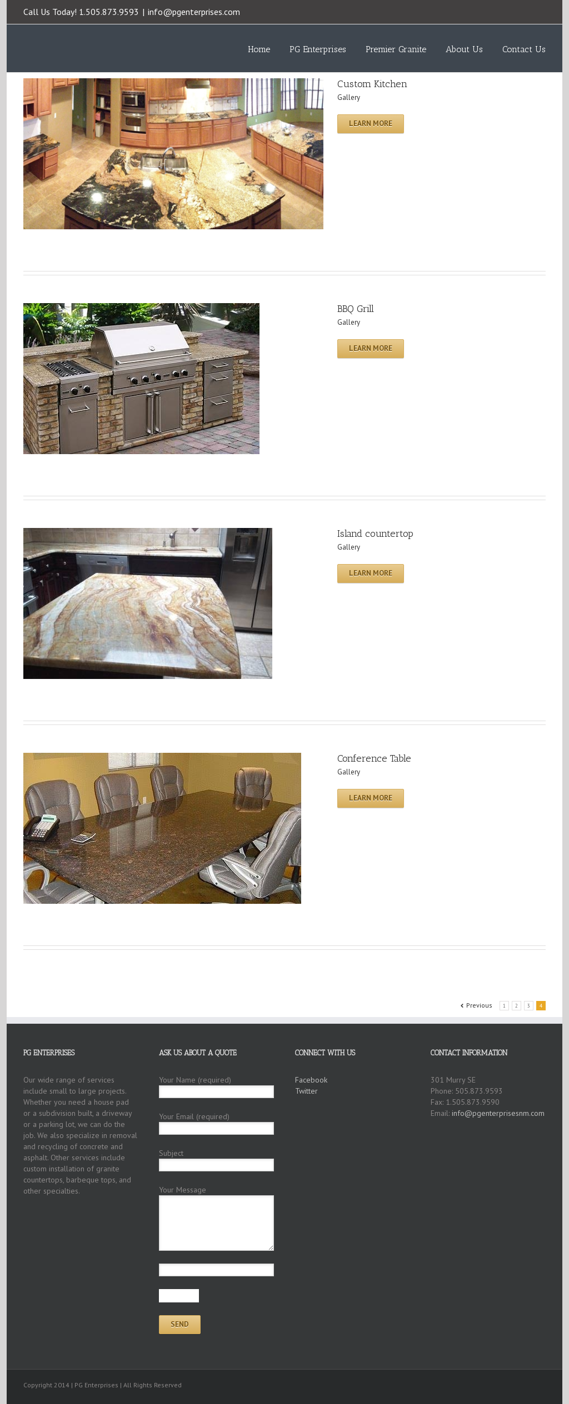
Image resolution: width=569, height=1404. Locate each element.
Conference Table (374, 758)
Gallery (348, 97)
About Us (464, 49)
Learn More (370, 123)
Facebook (543, 11)
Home (259, 49)
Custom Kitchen (372, 84)
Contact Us (524, 49)
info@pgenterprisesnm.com (498, 1113)
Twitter (526, 10)
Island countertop (375, 533)
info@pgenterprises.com (194, 11)
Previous (479, 1005)
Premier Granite (396, 49)
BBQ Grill (355, 309)
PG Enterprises (318, 49)
